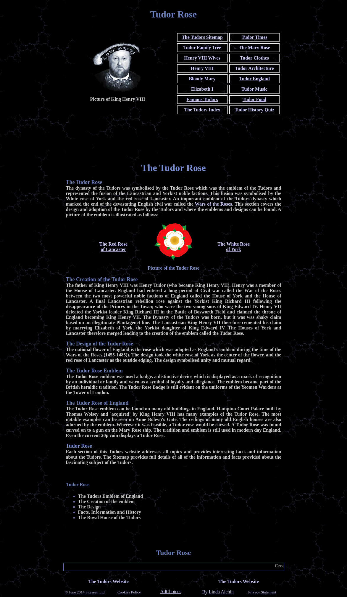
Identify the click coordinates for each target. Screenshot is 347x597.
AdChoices (170, 591)
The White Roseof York (233, 246)
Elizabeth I (202, 89)
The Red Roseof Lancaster (113, 246)
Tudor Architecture (254, 68)
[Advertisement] (173, 143)
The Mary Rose (254, 47)
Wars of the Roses (213, 204)
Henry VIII (202, 68)
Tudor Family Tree (202, 47)
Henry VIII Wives (202, 57)
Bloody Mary (202, 78)
